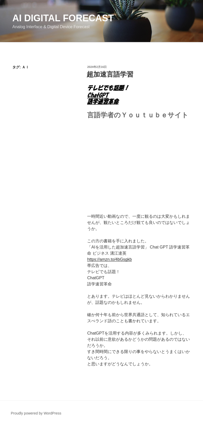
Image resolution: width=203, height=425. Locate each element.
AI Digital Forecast (63, 18)
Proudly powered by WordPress (36, 413)
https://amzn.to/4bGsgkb (109, 259)
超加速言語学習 (110, 74)
